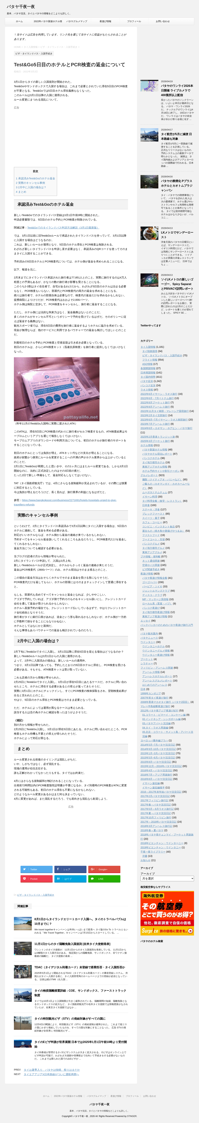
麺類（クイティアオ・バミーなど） (162, 479)
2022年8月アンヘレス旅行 (155, 406)
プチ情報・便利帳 (150, 556)
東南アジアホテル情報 (154, 466)
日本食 (146, 505)
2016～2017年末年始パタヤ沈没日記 (161, 791)
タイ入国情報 (148, 346)
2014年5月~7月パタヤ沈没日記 (158, 744)
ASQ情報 (147, 364)
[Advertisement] (71, 136)
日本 (143, 689)
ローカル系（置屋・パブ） (157, 603)
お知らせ (145, 860)
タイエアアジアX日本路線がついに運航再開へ (51, 1074)
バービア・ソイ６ (152, 586)
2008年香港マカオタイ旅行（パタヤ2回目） (165, 702)
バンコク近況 (148, 385)
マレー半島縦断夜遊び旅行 (155, 706)
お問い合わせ (163, 21)
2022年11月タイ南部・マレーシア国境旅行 (165, 411)
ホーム (19, 21)
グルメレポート (149, 475)
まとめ (21, 191)
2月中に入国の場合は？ (31, 187)
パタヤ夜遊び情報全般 (154, 577)
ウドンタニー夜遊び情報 (156, 654)
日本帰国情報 (148, 372)
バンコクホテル (151, 458)
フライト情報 (149, 359)
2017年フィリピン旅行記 (155, 800)
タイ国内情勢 (148, 376)
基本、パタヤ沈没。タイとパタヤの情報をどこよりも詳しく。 (99, 1111)
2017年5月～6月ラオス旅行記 (157, 808)
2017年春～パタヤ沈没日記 (156, 804)
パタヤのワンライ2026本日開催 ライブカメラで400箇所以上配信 (177, 90)
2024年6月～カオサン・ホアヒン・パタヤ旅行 (166, 428)
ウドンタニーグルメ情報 (156, 650)
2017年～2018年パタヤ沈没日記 (159, 821)
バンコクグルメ (151, 543)
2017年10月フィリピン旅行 (156, 817)
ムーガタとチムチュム (154, 492)
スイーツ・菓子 (151, 518)
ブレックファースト (153, 513)
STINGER (131, 1116)
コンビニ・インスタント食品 (158, 526)
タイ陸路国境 (149, 351)
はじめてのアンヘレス (154, 684)
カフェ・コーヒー (152, 522)
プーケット (147, 659)
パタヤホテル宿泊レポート (157, 453)
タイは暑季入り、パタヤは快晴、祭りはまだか (52, 1069)
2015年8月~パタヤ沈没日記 (156, 761)
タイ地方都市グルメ (153, 548)
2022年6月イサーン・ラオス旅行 (159, 394)
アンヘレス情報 (151, 672)
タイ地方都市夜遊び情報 (156, 612)
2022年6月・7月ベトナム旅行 (157, 398)
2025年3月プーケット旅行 (155, 441)
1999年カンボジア (151, 693)
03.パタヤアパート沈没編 (156, 723)
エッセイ (145, 620)
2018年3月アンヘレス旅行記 (156, 826)
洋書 (144, 856)
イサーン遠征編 (151, 783)
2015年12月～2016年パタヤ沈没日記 (161, 766)
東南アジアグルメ (152, 552)
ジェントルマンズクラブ (156, 590)
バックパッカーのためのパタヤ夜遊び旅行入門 (167, 625)
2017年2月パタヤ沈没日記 (155, 796)
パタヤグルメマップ (76, 21)
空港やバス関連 (151, 565)
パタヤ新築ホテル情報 (154, 449)
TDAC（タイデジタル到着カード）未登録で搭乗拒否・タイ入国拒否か (79, 967)
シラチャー (147, 663)
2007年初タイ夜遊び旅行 (155, 697)
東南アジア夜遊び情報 (154, 616)
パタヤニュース (149, 637)
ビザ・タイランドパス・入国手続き (35, 895)
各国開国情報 (148, 368)
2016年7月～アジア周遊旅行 (156, 774)
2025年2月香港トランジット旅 (158, 436)
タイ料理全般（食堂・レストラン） (162, 500)
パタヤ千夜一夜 (21, 7)
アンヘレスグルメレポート (157, 680)
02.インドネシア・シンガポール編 (161, 719)
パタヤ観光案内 (149, 633)
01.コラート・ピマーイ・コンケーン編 (164, 714)
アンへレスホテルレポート (157, 676)
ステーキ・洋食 (151, 509)
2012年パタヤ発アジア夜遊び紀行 (159, 710)
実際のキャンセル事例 (30, 182)
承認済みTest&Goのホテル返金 (35, 178)
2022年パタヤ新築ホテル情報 (48, 22)
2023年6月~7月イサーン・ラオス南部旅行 (164, 419)
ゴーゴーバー (149, 582)
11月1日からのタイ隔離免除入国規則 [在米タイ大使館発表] (72, 943)
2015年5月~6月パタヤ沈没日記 (158, 757)
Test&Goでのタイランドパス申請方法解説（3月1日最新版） (63, 227)
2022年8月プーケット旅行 (155, 402)
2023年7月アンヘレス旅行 (155, 423)
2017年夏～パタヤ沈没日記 (156, 813)
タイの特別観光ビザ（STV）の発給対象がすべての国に (70, 1018)
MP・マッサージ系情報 (155, 599)
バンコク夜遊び (151, 607)
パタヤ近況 (147, 381)
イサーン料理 (149, 496)
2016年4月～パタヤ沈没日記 (156, 770)
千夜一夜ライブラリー (153, 851)
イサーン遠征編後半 (153, 787)
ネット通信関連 (151, 560)
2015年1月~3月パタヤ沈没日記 (158, 753)
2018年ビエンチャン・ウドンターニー (162, 843)
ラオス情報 (147, 389)
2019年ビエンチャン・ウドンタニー (161, 847)
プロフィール (134, 21)
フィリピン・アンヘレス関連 (157, 667)
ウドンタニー (148, 642)
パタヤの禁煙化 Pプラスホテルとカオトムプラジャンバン (176, 186)
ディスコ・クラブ (152, 595)
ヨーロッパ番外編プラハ (154, 740)
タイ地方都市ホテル (153, 462)
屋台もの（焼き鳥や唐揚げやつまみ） (163, 530)
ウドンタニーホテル (153, 646)
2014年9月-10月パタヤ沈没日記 (158, 749)
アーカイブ (148, 873)
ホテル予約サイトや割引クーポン (161, 471)
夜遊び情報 (105, 21)
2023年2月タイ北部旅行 (154, 415)
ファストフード (151, 535)
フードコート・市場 (153, 539)
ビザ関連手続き (151, 569)
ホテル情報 (147, 445)
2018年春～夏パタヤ (152, 830)
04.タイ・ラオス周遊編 (155, 727)
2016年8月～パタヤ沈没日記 (156, 779)
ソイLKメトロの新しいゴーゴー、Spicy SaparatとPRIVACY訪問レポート (177, 284)
